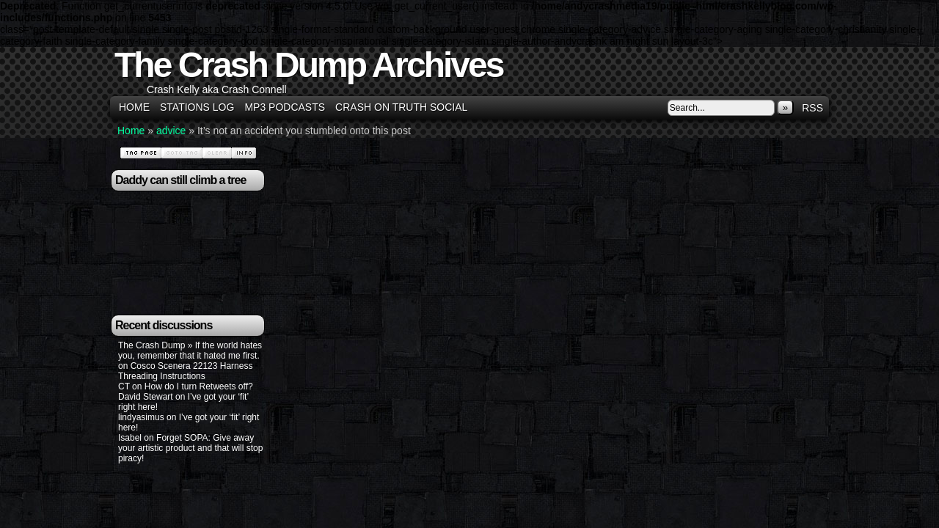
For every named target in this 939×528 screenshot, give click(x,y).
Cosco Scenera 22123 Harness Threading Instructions (185, 371)
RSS (812, 108)
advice (171, 130)
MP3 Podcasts (284, 107)
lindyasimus (141, 417)
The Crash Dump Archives (308, 64)
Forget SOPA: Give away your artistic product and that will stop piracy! (190, 448)
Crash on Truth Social (401, 107)
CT (124, 386)
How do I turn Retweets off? (199, 386)
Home (134, 107)
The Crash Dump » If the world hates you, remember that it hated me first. (190, 350)
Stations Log (197, 107)
